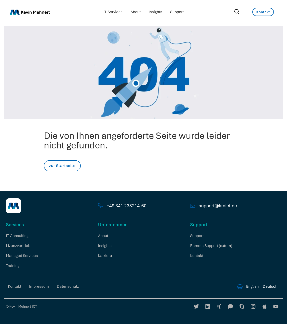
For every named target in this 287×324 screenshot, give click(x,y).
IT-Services (113, 11)
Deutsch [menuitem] (270, 286)
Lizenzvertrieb (18, 245)
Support (177, 11)
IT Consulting (17, 235)
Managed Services (22, 255)
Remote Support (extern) (211, 245)
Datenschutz (68, 286)
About (136, 11)
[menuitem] (252, 286)
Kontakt (196, 255)
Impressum (39, 286)
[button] (9, 315)
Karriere (105, 255)
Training (13, 265)
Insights (155, 11)
